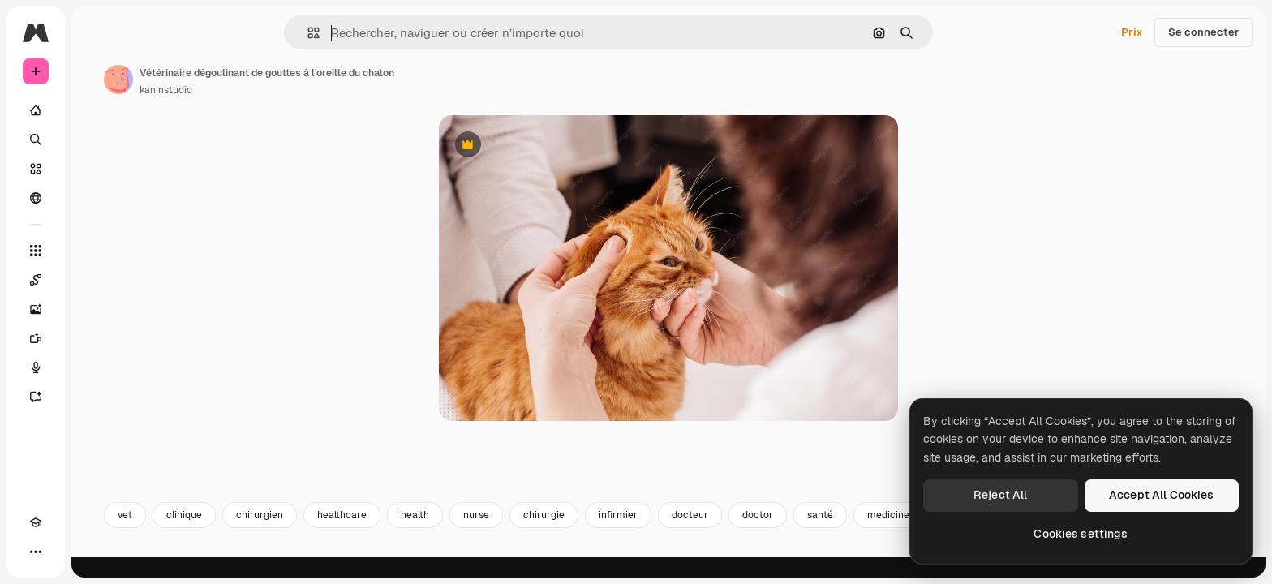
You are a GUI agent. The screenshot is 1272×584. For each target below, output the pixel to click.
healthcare (465, 533)
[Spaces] (97, 280)
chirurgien (382, 533)
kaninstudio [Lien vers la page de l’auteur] (289, 90)
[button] (368, 33)
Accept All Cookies (1161, 494)
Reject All (1000, 494)
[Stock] (97, 169)
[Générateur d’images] (97, 309)
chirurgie (667, 533)
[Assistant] (97, 397)
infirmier (741, 533)
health (538, 533)
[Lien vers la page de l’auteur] (241, 79)
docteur (813, 533)
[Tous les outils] (97, 251)
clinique (307, 533)
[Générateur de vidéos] (97, 338)
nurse (599, 533)
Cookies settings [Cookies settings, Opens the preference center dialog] (1081, 533)
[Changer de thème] (65, 552)
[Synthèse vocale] (97, 367)
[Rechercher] (97, 139)
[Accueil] (97, 110)
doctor (881, 533)
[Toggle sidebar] (159, 32)
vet (248, 533)
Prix (1132, 32)
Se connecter (1203, 32)
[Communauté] (97, 198)
